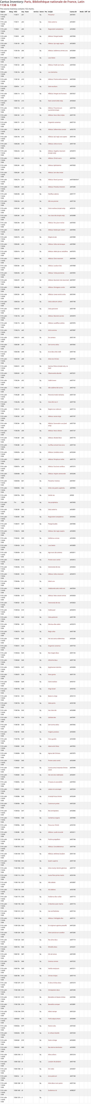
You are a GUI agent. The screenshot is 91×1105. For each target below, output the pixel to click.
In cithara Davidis (53, 1033)
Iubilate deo (52, 717)
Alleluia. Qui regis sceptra (56, 531)
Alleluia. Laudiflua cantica (56, 323)
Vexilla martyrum (53, 968)
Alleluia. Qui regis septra (56, 43)
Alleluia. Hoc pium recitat (56, 223)
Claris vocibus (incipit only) (56, 208)
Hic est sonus (52, 954)
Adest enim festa (53, 746)
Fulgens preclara (53, 732)
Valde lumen (52, 380)
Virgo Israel (51, 689)
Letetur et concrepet (54, 789)
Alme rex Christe (53, 359)
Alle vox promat (53, 201)
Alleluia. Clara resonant (55, 258)
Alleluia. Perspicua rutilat (56, 459)
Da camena (51, 337)
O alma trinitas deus (54, 983)
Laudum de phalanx (54, 1062)
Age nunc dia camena (55, 552)
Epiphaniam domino (54, 667)
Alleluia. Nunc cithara (55, 431)
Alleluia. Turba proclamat (56, 273)
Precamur (51, 15)
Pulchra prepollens (54, 839)
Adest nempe (52, 1011)
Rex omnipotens (53, 811)
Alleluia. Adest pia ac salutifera (58, 251)
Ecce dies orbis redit (54, 352)
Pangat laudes (52, 524)
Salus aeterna (52, 22)
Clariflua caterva (53, 194)
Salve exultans (52, 86)
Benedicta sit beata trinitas (56, 997)
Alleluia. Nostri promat (55, 180)
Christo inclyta (52, 976)
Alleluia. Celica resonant (55, 574)
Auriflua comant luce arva (56, 445)
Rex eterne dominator (55, 1047)
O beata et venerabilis (55, 782)
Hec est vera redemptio (55, 775)
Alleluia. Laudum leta (55, 266)
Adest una (51, 581)
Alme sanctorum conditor (56, 932)
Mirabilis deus (52, 947)
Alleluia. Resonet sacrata (56, 316)
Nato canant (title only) (55, 101)
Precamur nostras (54, 481)
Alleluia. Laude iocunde (55, 832)
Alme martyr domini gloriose (57, 868)
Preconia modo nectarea (56, 395)
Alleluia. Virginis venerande (57, 474)
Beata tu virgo (52, 696)
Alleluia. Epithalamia (54, 165)
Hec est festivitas (53, 911)
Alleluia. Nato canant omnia (57, 596)
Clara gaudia (52, 739)
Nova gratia (52, 674)
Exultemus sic (52, 1090)
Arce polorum (52, 1076)
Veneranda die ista (54, 567)
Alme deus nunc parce (55, 1083)
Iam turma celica (53, 344)
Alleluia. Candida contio (55, 452)
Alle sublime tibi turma (55, 388)
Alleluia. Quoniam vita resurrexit (58, 280)
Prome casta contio (54, 760)
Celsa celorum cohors (55, 302)
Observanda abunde (54, 373)
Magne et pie (52, 237)
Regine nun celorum (54, 409)
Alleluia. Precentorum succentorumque (55, 109)
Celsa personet (53, 309)
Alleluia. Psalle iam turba (56, 65)
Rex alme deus (52, 940)
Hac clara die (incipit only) (56, 215)
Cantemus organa (54, 818)
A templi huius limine (55, 796)
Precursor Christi (53, 825)
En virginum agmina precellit (57, 925)
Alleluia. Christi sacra (54, 158)
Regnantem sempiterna (55, 29)
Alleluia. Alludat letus (55, 438)
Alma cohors (52, 1054)
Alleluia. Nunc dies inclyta (56, 115)
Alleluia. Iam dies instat (55, 172)
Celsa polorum (52, 617)
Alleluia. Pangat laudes (55, 36)
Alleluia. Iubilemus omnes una (58, 50)
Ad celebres (52, 890)
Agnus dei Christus (54, 753)
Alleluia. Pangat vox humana (57, 93)
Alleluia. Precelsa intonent (56, 187)
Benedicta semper (54, 1004)
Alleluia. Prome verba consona (58, 79)
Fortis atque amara (54, 1019)
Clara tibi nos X (53, 402)
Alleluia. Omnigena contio (56, 287)
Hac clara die (52, 710)
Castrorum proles (53, 803)
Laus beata (51, 58)
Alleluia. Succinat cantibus (56, 466)
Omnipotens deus (54, 990)
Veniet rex (51, 495)
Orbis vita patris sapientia (56, 488)
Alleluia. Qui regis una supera (57, 137)
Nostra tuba (52, 1026)
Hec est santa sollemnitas (56, 638)
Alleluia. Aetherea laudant (56, 854)
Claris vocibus (52, 682)
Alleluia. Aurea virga (54, 416)
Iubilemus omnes (53, 538)
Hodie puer (51, 610)
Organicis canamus (54, 122)
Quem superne (53, 861)
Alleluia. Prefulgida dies (55, 918)
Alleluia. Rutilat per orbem (56, 230)
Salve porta (51, 703)
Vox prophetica (53, 502)
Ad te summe (52, 330)
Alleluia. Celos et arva (55, 144)
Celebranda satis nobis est (56, 588)
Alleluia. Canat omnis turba (57, 294)
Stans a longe (52, 1040)
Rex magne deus (53, 653)
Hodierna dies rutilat (54, 897)
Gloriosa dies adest (54, 624)
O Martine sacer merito (55, 904)
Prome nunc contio (54, 560)
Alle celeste (51, 882)
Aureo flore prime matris (56, 875)
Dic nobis (51, 1069)
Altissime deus (52, 660)
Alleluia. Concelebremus (56, 847)
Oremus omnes (53, 961)
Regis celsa (51, 631)
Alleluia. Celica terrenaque (56, 244)
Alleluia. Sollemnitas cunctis (57, 129)
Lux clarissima (52, 72)
